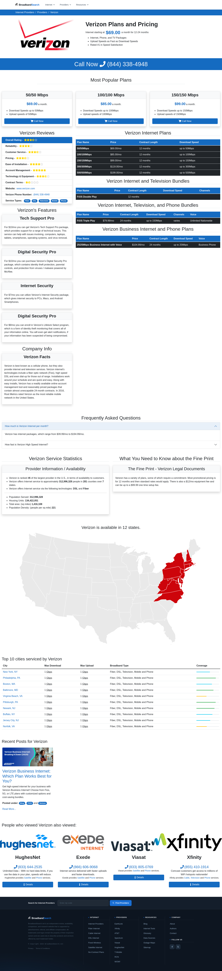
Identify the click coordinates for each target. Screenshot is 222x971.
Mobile (54, 201)
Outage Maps (149, 943)
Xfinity (117, 928)
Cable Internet (94, 933)
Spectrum (119, 938)
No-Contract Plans (96, 952)
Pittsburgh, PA (10, 702)
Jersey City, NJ (11, 720)
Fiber (27, 201)
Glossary (147, 933)
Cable (187, 878)
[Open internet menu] (50, 4)
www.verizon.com (25, 188)
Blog (22, 803)
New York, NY (10, 672)
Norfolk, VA (9, 726)
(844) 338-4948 (111, 64)
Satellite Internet (95, 947)
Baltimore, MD (10, 690)
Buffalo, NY (9, 714)
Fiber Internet (94, 928)
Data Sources (149, 938)
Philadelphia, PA (11, 678)
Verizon (42, 803)
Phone (63, 201)
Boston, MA (9, 684)
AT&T (117, 933)
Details (28, 884)
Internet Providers (95, 924)
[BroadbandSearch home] (27, 4)
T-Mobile (118, 952)
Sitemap (147, 947)
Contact (173, 933)
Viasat (117, 943)
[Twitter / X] (178, 946)
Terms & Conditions (43, 948)
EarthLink (119, 924)
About (172, 924)
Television (44, 201)
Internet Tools (149, 928)
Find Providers (120, 903)
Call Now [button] (37, 121)
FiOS (30, 803)
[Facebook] (172, 946)
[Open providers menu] (65, 4)
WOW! (117, 962)
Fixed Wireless (94, 943)
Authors (173, 928)
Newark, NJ (9, 708)
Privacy (30, 948)
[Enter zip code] (83, 903)
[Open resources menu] (82, 4)
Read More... (9, 809)
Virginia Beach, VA (12, 696)
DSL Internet (93, 938)
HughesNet (119, 947)
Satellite (28, 878)
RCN (117, 957)
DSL (34, 201)
